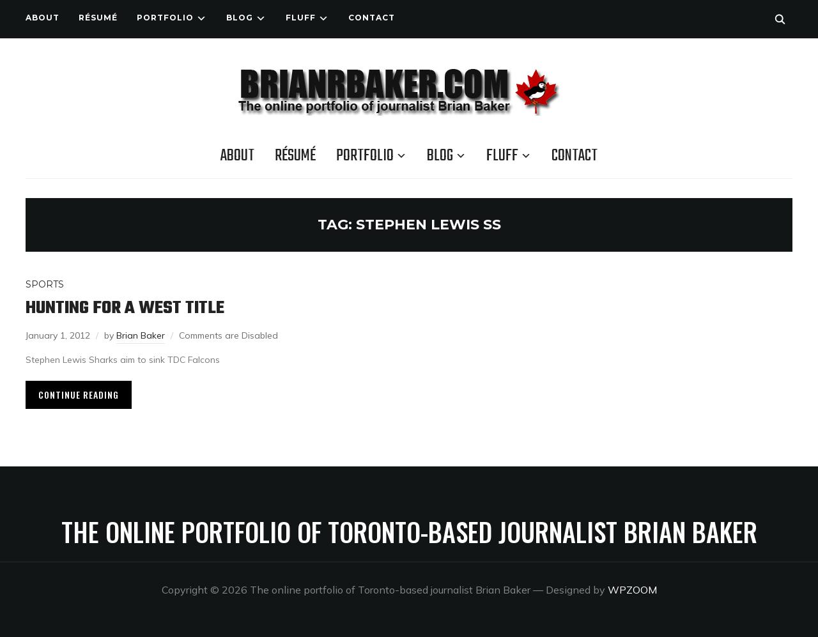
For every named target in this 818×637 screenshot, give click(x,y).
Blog (239, 17)
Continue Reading (78, 394)
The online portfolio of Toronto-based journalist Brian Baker (409, 531)
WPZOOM (632, 589)
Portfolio (165, 17)
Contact (371, 17)
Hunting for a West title (125, 308)
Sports (45, 284)
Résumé (98, 17)
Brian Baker (140, 335)
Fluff (301, 17)
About (42, 17)
